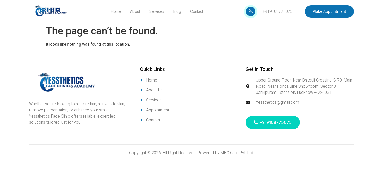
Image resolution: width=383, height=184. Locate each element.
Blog (177, 11)
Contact (196, 11)
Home (116, 11)
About (135, 11)
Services (156, 11)
